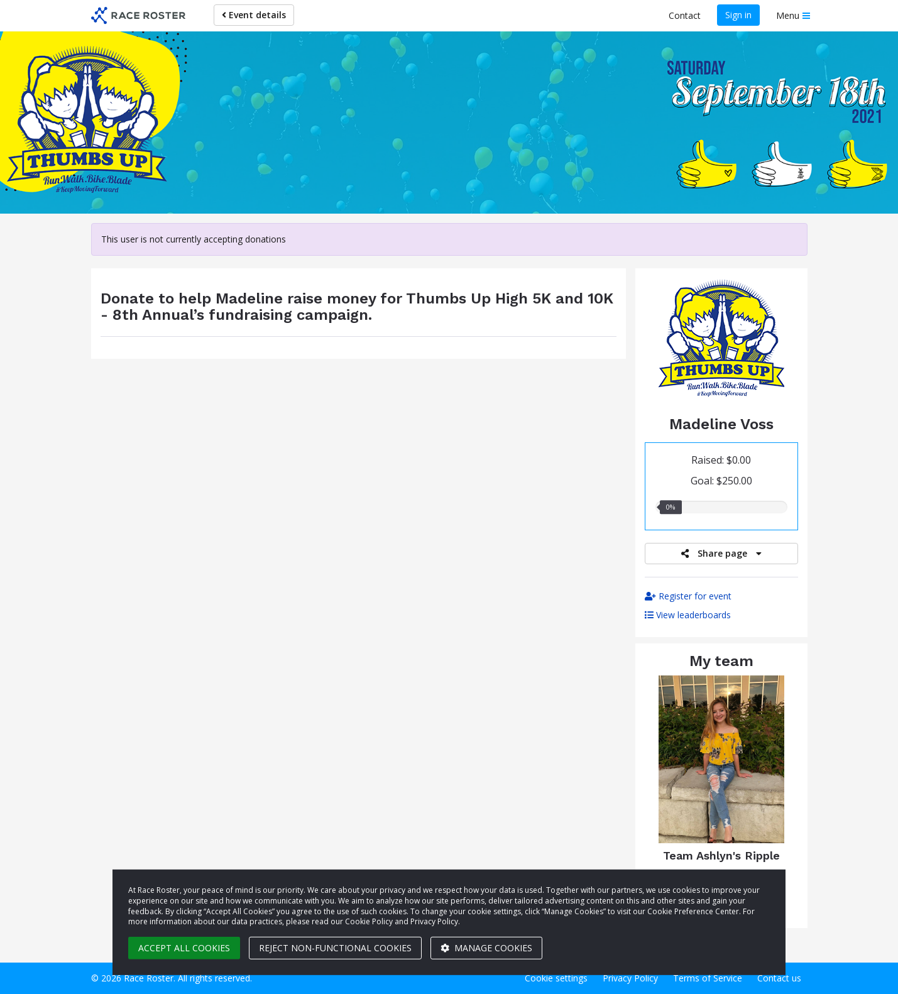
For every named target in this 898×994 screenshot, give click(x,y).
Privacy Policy (630, 978)
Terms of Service (707, 978)
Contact (685, 15)
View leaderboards (688, 615)
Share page (721, 553)
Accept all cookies (184, 948)
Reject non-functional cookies (335, 948)
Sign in (738, 15)
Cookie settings (556, 978)
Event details (254, 15)
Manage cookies (486, 948)
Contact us (779, 978)
